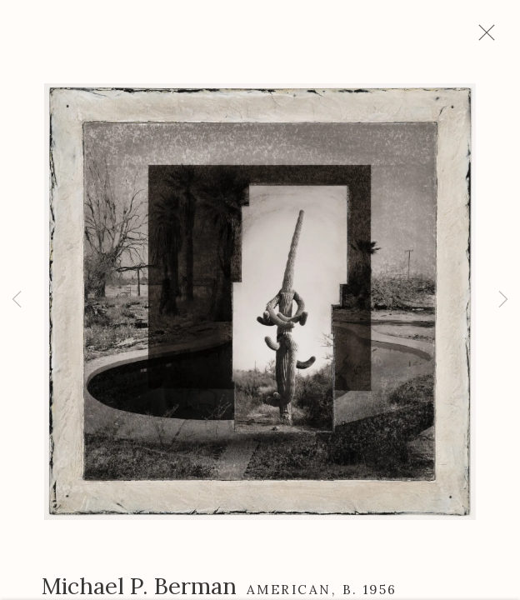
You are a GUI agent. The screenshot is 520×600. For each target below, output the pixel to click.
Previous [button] (16, 300)
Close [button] (494, 37)
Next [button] (503, 300)
